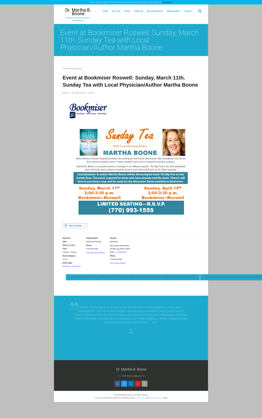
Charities (138, 11)
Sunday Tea (76, 266)
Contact (188, 11)
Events (65, 259)
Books (127, 11)
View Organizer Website (95, 253)
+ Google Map (120, 252)
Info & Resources (155, 11)
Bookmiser (67, 266)
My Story (116, 11)
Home (105, 11)
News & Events (173, 11)
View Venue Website (118, 263)
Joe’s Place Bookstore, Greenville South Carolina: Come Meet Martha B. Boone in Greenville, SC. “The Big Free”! (133, 277)
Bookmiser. (167, 2)
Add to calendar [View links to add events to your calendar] (75, 226)
